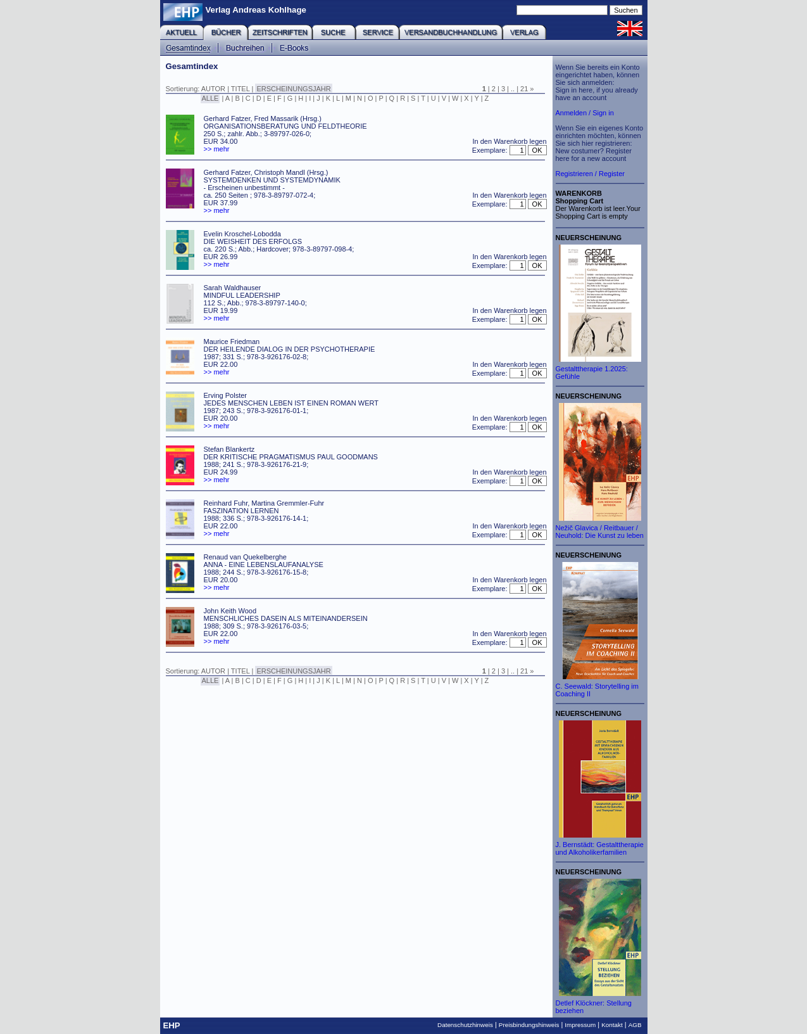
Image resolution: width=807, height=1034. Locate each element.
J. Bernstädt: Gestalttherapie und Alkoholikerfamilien (600, 848)
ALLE (210, 98)
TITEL (240, 89)
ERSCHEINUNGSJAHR (293, 89)
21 (524, 89)
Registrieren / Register (590, 173)
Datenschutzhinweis (465, 1024)
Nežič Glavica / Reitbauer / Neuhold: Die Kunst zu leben (600, 531)
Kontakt (612, 1024)
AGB (635, 1024)
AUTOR (213, 89)
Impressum (580, 1024)
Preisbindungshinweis (529, 1024)
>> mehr (217, 149)
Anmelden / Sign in (585, 113)
